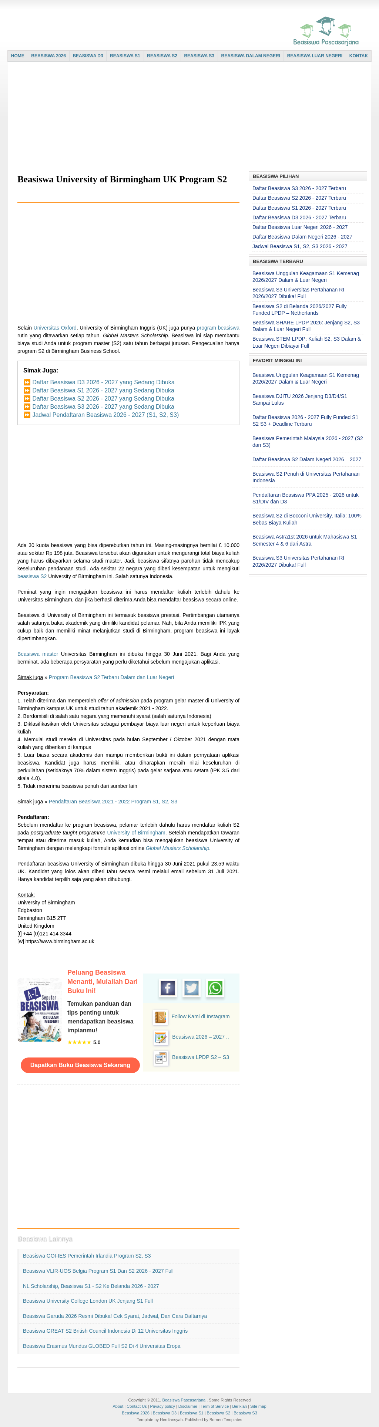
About (118, 1406)
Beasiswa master (37, 654)
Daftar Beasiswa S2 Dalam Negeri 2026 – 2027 (306, 459)
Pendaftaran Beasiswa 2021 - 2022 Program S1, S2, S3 (113, 801)
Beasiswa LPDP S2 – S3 (200, 1057)
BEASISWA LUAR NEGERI (315, 55)
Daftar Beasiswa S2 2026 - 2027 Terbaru (299, 198)
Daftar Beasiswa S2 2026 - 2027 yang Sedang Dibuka (103, 398)
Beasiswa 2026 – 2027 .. (200, 1037)
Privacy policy (162, 1406)
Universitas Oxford (55, 328)
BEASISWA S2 (162, 55)
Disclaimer (187, 1406)
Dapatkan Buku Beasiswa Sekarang (80, 1065)
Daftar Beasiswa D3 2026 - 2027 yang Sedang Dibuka (103, 382)
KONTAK (358, 55)
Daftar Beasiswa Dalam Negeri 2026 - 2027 (302, 237)
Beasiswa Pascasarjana (183, 1400)
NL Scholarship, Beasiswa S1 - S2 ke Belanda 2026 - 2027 (91, 1286)
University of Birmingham (136, 833)
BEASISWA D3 (88, 55)
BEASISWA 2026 (48, 55)
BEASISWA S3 (199, 55)
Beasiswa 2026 (136, 1413)
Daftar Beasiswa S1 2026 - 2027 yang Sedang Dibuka (103, 390)
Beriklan (239, 1406)
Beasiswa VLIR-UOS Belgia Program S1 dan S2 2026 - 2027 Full (98, 1271)
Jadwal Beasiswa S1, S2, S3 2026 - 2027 (300, 246)
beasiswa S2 (32, 576)
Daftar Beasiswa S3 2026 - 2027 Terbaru (299, 188)
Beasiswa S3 (245, 1413)
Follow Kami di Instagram (200, 1016)
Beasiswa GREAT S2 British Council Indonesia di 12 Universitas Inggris (105, 1331)
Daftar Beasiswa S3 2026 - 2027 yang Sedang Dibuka (103, 407)
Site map (258, 1406)
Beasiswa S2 (219, 1413)
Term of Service (215, 1406)
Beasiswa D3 (165, 1413)
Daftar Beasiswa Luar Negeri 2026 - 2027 (300, 227)
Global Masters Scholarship (177, 848)
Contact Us (137, 1406)
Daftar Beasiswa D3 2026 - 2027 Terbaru (299, 217)
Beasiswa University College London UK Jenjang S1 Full (88, 1301)
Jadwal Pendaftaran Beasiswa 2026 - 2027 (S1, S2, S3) (105, 415)
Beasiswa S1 (192, 1413)
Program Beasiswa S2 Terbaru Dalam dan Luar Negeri (111, 677)
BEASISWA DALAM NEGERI (251, 55)
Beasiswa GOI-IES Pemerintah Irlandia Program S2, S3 (87, 1256)
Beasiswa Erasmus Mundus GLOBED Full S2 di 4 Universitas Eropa (102, 1346)
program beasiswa (218, 328)
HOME (17, 55)
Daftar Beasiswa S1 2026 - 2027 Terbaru (299, 208)
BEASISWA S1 (125, 55)
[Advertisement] (187, 117)
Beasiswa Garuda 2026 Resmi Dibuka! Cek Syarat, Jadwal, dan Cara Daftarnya (115, 1316)
